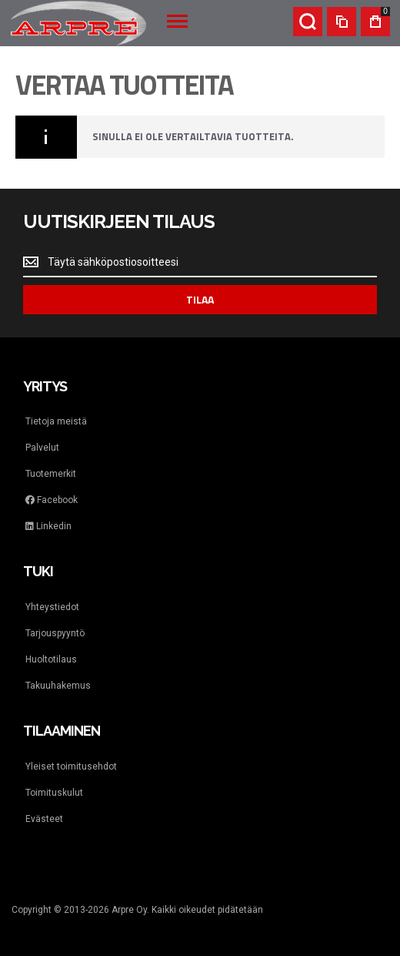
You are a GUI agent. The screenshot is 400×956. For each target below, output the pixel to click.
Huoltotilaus (51, 659)
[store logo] (78, 23)
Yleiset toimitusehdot (71, 766)
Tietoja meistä (56, 421)
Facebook (51, 500)
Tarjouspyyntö (55, 633)
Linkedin (48, 526)
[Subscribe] (200, 299)
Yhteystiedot (52, 607)
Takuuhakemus (58, 685)
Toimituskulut (54, 792)
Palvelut (42, 447)
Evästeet (44, 818)
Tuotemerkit (50, 473)
